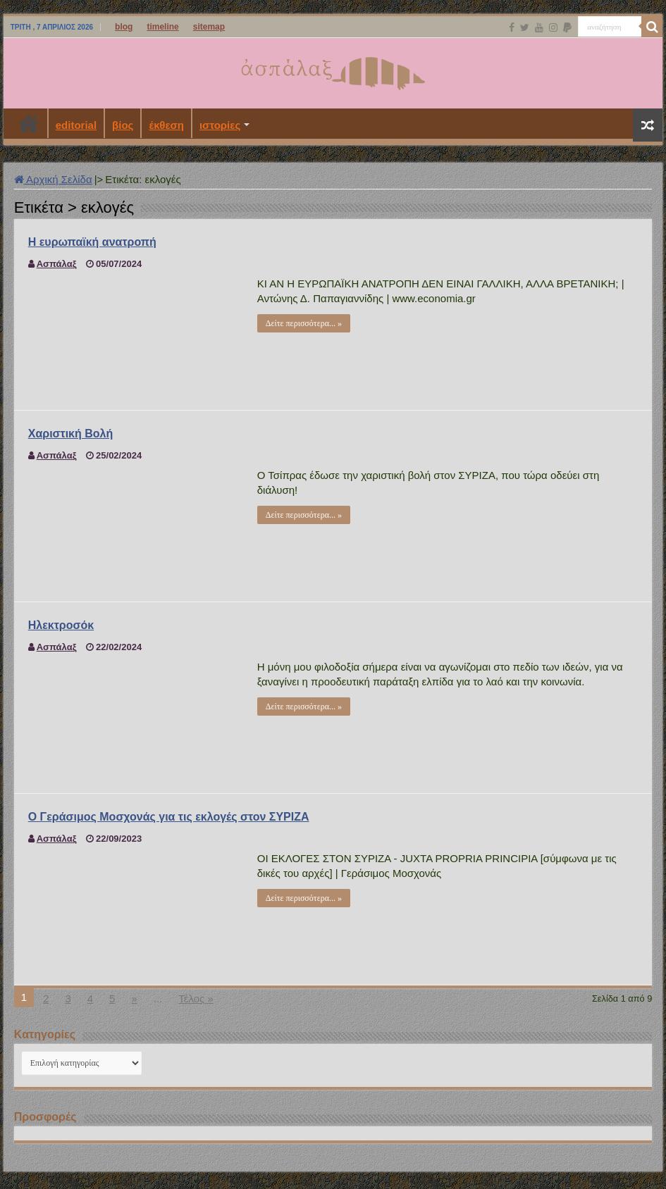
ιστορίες (219, 125)
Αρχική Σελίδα (53, 179)
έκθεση (166, 125)
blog (123, 27)
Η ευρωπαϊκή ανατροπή (92, 242)
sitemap (209, 27)
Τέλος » (196, 998)
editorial (76, 125)
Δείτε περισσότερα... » (304, 323)
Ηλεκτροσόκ (61, 625)
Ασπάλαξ (57, 264)
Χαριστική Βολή (70, 434)
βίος (122, 125)
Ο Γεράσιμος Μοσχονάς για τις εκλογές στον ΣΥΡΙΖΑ (168, 817)
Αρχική (29, 123)
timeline (162, 27)
